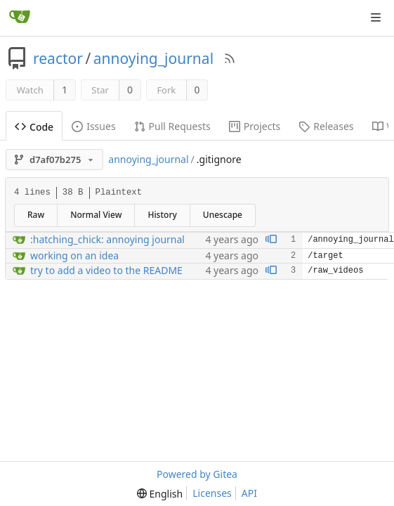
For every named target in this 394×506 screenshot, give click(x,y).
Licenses (212, 493)
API (249, 493)
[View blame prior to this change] (271, 240)
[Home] (19, 18)
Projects (254, 126)
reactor (58, 58)
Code (34, 127)
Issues (93, 126)
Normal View (96, 215)
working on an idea (74, 255)
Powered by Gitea (197, 474)
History (161, 215)
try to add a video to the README (106, 270)
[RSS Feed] (229, 58)
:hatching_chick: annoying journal (107, 239)
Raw (35, 215)
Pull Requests (172, 126)
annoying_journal (153, 58)
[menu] (160, 493)
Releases (325, 126)
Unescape (222, 215)
